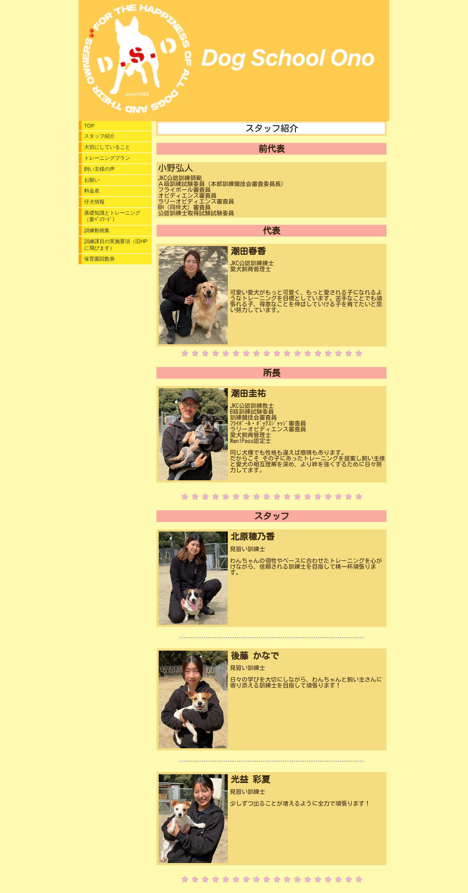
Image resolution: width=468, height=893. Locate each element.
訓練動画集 (97, 230)
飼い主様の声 (99, 169)
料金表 (91, 191)
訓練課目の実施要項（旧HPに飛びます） (115, 244)
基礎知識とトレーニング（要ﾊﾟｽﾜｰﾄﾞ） (112, 216)
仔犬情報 (94, 202)
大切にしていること (107, 147)
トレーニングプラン (107, 158)
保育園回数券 (99, 259)
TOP (89, 126)
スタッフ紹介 (99, 136)
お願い (91, 180)
